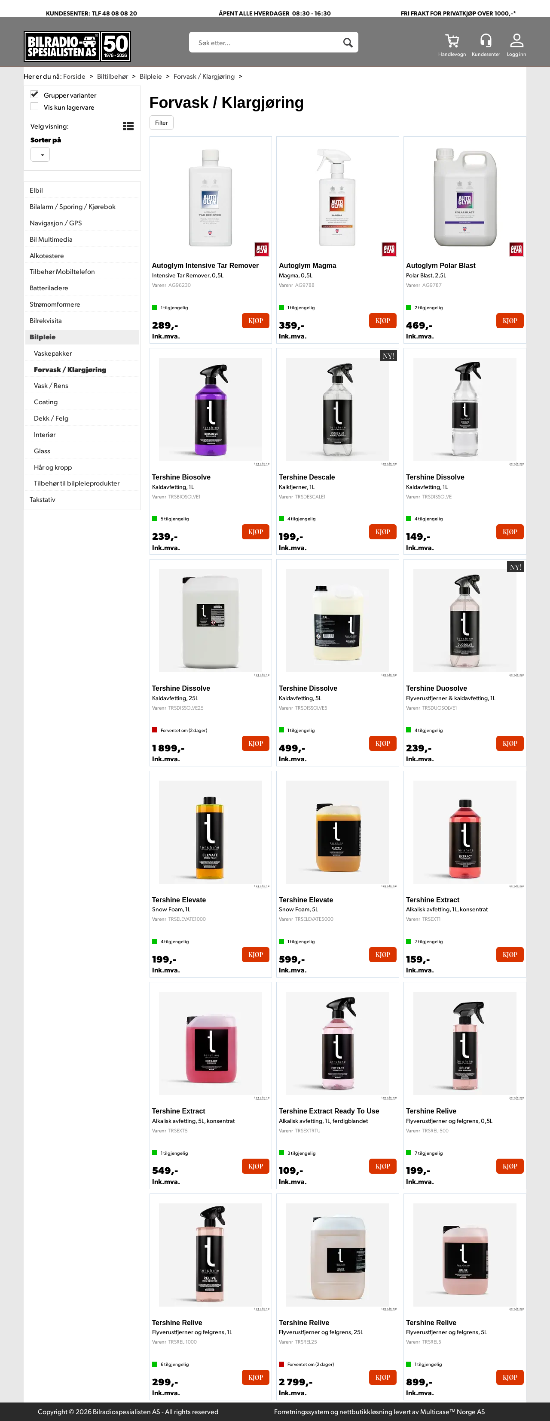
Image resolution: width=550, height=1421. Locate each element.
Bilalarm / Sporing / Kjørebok (73, 206)
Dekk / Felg (51, 417)
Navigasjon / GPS (56, 222)
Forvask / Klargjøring (204, 75)
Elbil (36, 189)
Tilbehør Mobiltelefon (62, 271)
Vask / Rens (51, 385)
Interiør (44, 434)
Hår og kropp (53, 466)
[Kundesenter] (486, 40)
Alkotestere (47, 255)
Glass (42, 450)
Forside (74, 75)
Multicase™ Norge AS (452, 1411)
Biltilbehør (112, 75)
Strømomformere (55, 303)
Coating (46, 401)
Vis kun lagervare (69, 106)
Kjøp (255, 321)
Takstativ (42, 499)
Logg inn (516, 54)
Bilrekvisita (46, 320)
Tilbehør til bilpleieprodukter (76, 482)
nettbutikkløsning (365, 1411)
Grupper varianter (69, 94)
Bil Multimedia (51, 238)
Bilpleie (151, 75)
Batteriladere (49, 287)
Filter (161, 122)
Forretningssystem (301, 1411)
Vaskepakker (53, 352)
